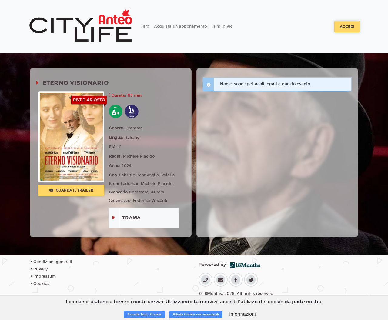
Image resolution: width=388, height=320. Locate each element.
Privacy (39, 269)
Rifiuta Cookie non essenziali (196, 314)
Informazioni (242, 314)
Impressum (43, 276)
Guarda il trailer (71, 190)
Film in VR (222, 26)
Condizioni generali (51, 261)
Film (144, 26)
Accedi (347, 27)
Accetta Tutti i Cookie (144, 314)
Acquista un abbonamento (180, 26)
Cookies (40, 283)
